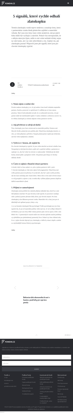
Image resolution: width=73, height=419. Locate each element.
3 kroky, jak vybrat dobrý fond (46, 392)
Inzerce (6, 383)
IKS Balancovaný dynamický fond (62, 400)
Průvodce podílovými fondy (28, 378)
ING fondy (60, 394)
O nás (6, 377)
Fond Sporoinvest (63, 383)
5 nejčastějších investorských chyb (45, 397)
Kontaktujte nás (8, 380)
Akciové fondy (26, 385)
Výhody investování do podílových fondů (46, 378)
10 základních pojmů (28, 394)
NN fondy (60, 380)
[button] (68, 3)
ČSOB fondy (61, 377)
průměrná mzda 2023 (10, 386)
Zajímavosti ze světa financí (41, 85)
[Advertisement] (36, 62)
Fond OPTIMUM (62, 397)
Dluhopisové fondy (27, 388)
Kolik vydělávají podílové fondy (46, 383)
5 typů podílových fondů (29, 382)
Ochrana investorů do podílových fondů (46, 388)
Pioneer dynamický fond (63, 390)
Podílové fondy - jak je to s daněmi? (46, 402)
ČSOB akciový (61, 386)
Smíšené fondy (26, 391)
